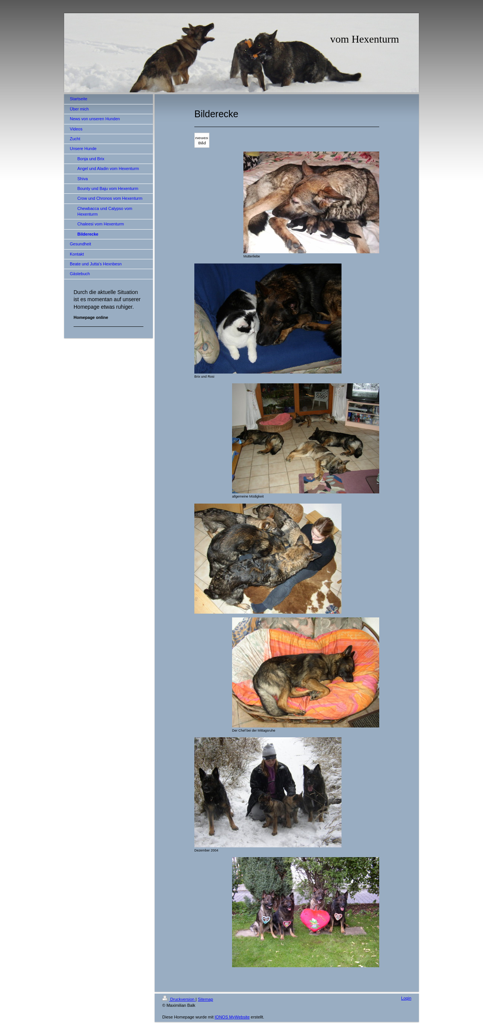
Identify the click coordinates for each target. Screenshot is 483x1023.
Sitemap (205, 999)
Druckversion (178, 999)
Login (406, 998)
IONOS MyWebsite (232, 1017)
